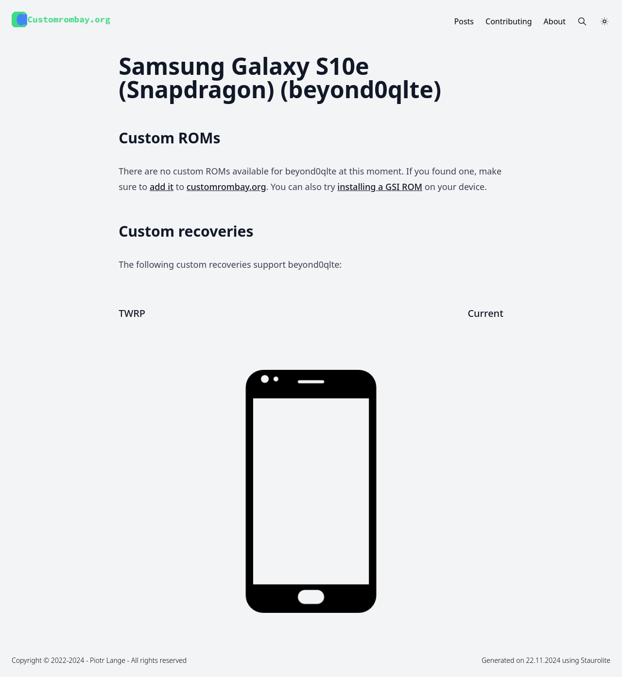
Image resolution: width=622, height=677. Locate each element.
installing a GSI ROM (379, 186)
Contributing (508, 21)
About (555, 21)
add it (161, 186)
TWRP (132, 313)
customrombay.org (226, 186)
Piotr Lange (107, 660)
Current (485, 313)
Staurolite (595, 660)
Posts (464, 21)
